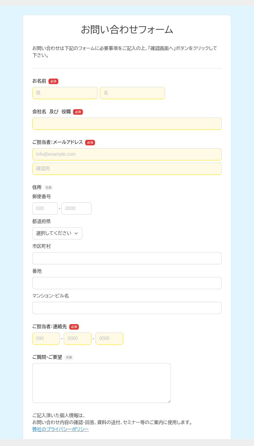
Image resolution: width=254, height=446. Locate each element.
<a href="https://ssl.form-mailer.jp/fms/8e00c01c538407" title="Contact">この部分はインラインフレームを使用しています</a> (127, 222)
